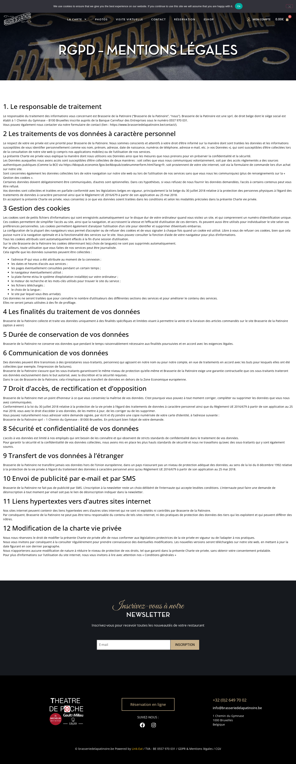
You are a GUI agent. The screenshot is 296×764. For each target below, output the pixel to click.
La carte (77, 19)
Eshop (209, 19)
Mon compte (262, 19)
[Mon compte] (249, 19)
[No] (289, 6)
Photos (101, 19)
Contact (158, 19)
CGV (218, 749)
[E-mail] (134, 645)
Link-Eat (137, 749)
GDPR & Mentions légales (195, 749)
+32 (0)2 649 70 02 (229, 700)
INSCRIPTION (185, 645)
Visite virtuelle (129, 19)
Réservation (184, 19)
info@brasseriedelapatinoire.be (237, 708)
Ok (238, 6)
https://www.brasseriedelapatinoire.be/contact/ (143, 125)
